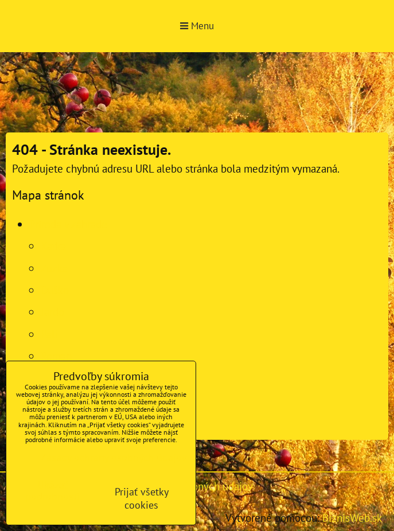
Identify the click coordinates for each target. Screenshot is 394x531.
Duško (55, 290)
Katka (53, 246)
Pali (49, 334)
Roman (56, 356)
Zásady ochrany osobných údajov (114, 457)
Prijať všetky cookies (142, 498)
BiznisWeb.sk (352, 517)
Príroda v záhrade (68, 224)
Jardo (52, 311)
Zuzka (54, 268)
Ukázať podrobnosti (52, 490)
